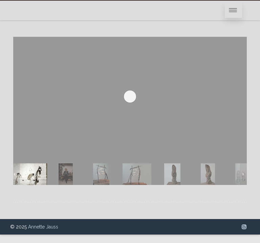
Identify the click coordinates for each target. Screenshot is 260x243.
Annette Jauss (43, 227)
